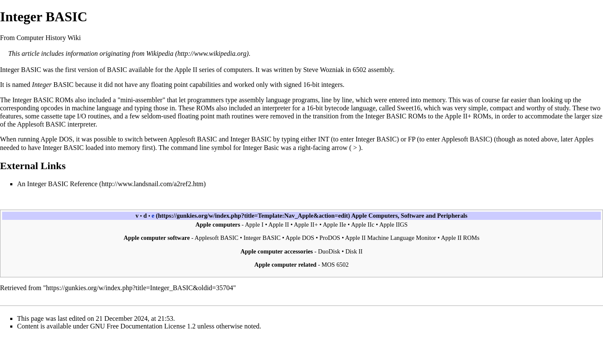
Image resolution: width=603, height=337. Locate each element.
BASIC (31, 69)
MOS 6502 (335, 264)
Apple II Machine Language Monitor (390, 237)
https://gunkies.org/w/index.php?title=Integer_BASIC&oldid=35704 (139, 287)
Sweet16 (408, 108)
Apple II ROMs (460, 237)
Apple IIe (334, 224)
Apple (359, 215)
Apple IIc (363, 224)
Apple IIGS (393, 224)
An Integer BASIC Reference (57, 183)
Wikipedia (159, 53)
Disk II (353, 251)
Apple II (185, 69)
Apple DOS (56, 139)
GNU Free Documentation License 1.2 (143, 326)
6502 (359, 69)
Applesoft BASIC (192, 139)
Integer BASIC (262, 237)
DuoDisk (329, 251)
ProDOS (330, 237)
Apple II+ (457, 116)
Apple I (254, 224)
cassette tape (58, 116)
